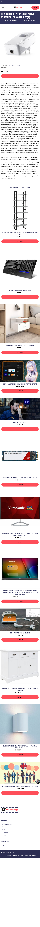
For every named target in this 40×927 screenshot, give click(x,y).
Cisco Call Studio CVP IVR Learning (20, 633)
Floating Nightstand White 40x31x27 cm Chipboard (20, 345)
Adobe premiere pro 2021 (20, 422)
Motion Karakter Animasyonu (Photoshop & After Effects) (20, 384)
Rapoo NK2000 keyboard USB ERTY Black (20, 290)
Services (6, 832)
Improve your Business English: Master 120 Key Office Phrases (20, 786)
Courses (18, 65)
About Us (6, 830)
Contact (9, 855)
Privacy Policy (27, 855)
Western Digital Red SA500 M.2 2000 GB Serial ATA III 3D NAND (20, 478)
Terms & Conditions (17, 855)
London (3, 2)
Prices (35, 7)
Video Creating (12, 65)
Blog (5, 835)
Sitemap (34, 855)
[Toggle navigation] (3, 7)
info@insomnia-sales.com (33, 2)
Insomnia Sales (8, 824)
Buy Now (20, 76)
